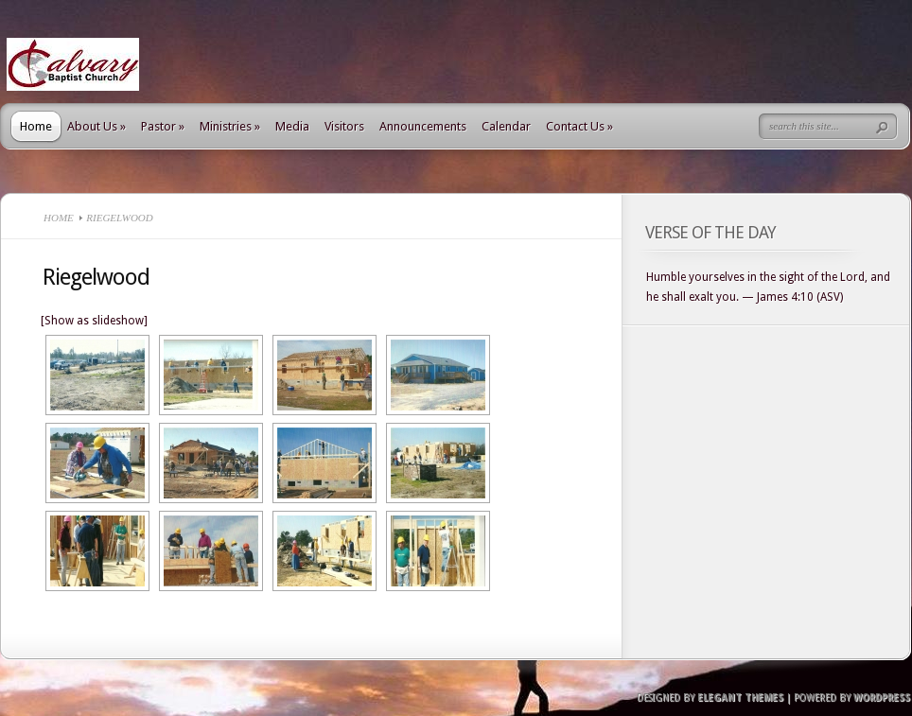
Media (292, 126)
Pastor (162, 126)
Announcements (422, 126)
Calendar (506, 126)
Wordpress (881, 697)
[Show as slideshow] (94, 320)
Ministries (230, 126)
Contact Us (579, 126)
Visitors (344, 126)
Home (36, 126)
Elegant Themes (740, 697)
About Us (96, 126)
